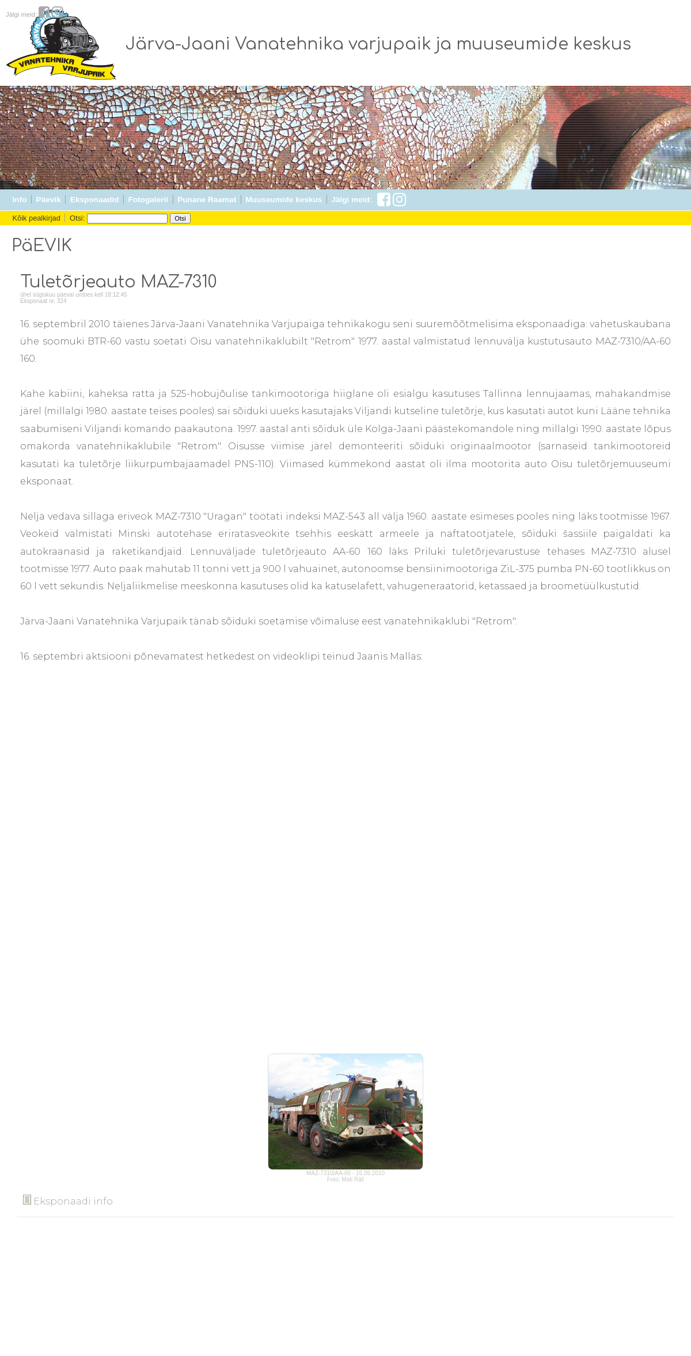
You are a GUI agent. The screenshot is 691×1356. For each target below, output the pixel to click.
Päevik (48, 199)
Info (20, 199)
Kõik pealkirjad (36, 218)
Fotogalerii (148, 199)
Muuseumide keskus (283, 199)
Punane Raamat (206, 199)
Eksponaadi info (68, 1201)
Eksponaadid (94, 199)
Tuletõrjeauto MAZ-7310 (118, 282)
